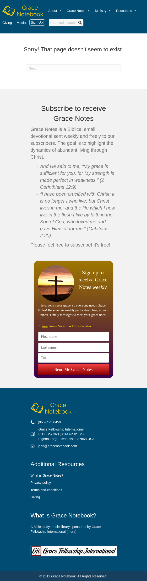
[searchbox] (66, 22)
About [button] (55, 11)
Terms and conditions (46, 490)
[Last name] (73, 347)
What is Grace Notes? (47, 475)
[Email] (73, 358)
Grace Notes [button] (78, 11)
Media (21, 23)
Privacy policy (41, 482)
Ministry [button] (103, 11)
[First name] (73, 336)
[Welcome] (23, 11)
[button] (80, 22)
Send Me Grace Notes (74, 366)
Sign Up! (37, 22)
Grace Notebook (63, 576)
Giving (7, 23)
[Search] (73, 68)
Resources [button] (126, 11)
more (71, 531)
